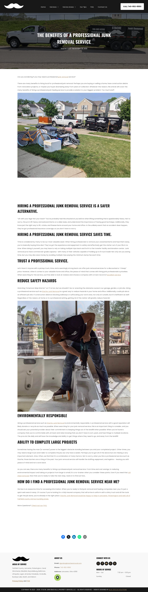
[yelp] (110, 564)
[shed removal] (119, 190)
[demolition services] (51, 190)
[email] (98, 564)
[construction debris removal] (29, 190)
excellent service (114, 275)
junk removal (63, 77)
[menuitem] (43, 7)
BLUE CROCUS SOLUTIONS (118, 590)
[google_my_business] (115, 564)
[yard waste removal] (97, 190)
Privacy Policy (17, 581)
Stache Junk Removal (51, 291)
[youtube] (106, 564)
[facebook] (102, 564)
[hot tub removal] (74, 190)
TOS (28, 581)
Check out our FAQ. (39, 505)
